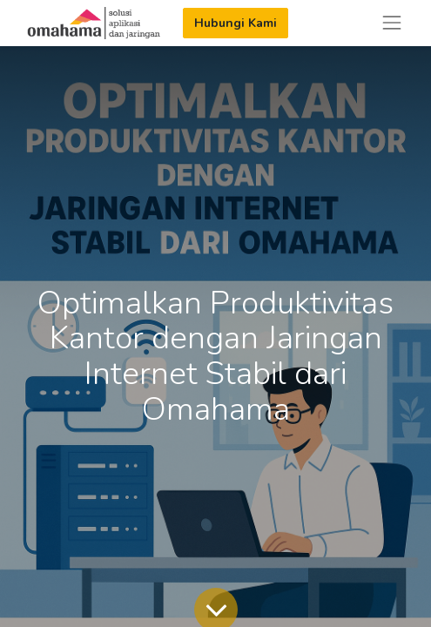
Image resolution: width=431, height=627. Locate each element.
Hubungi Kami (235, 23)
